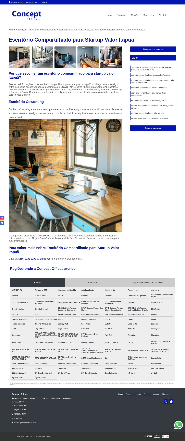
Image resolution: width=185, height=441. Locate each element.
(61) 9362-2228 (18, 419)
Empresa (121, 15)
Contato (163, 15)
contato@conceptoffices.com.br (25, 423)
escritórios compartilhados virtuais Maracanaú (148, 90)
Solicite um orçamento (153, 49)
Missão (134, 15)
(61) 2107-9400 (19, 414)
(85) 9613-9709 (19, 410)
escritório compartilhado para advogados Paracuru (150, 76)
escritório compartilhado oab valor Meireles (147, 117)
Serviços (147, 15)
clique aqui (45, 259)
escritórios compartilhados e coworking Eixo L (148, 103)
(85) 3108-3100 (28, 259)
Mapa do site (168, 394)
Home (109, 15)
